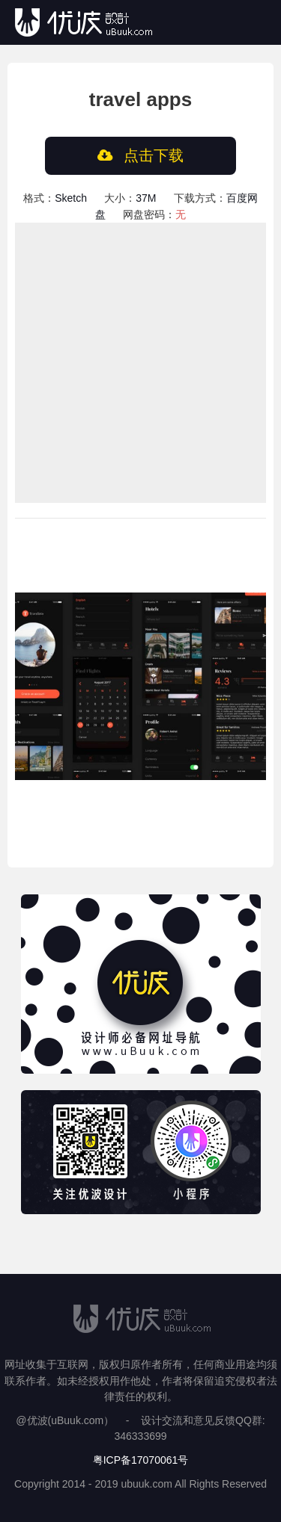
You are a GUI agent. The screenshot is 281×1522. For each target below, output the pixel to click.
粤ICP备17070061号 (141, 1460)
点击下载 (140, 155)
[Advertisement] (140, 363)
